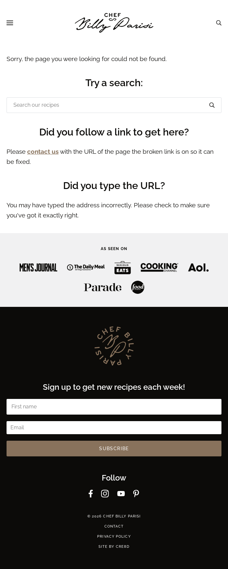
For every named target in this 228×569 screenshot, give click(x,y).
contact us (43, 151)
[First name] (114, 407)
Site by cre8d (114, 547)
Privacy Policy (114, 536)
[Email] (114, 427)
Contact (114, 526)
